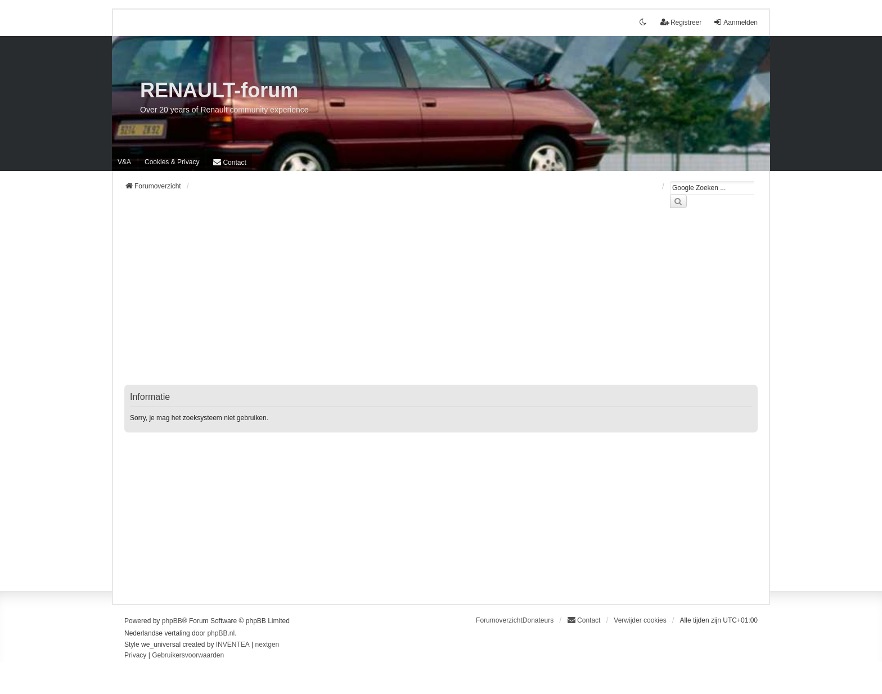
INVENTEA (233, 644)
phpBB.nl (221, 633)
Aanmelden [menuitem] (735, 22)
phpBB (172, 621)
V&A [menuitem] (124, 162)
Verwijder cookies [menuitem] (640, 620)
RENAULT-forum (219, 90)
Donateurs (538, 620)
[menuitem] (172, 162)
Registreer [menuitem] (680, 22)
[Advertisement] (441, 303)
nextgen (267, 644)
